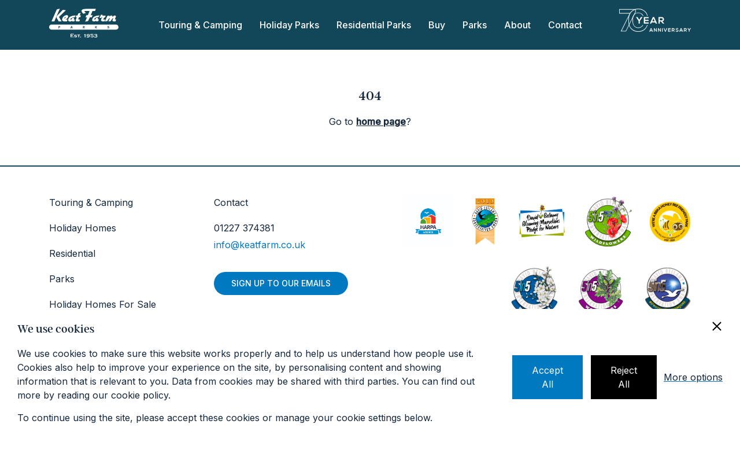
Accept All (547, 377)
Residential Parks (373, 25)
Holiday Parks (289, 25)
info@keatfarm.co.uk (259, 244)
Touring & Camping (200, 25)
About (517, 25)
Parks (474, 25)
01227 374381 (244, 228)
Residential (72, 253)
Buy (436, 25)
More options (693, 377)
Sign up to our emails (281, 283)
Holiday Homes (82, 228)
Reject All (623, 377)
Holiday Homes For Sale (102, 304)
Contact (565, 25)
